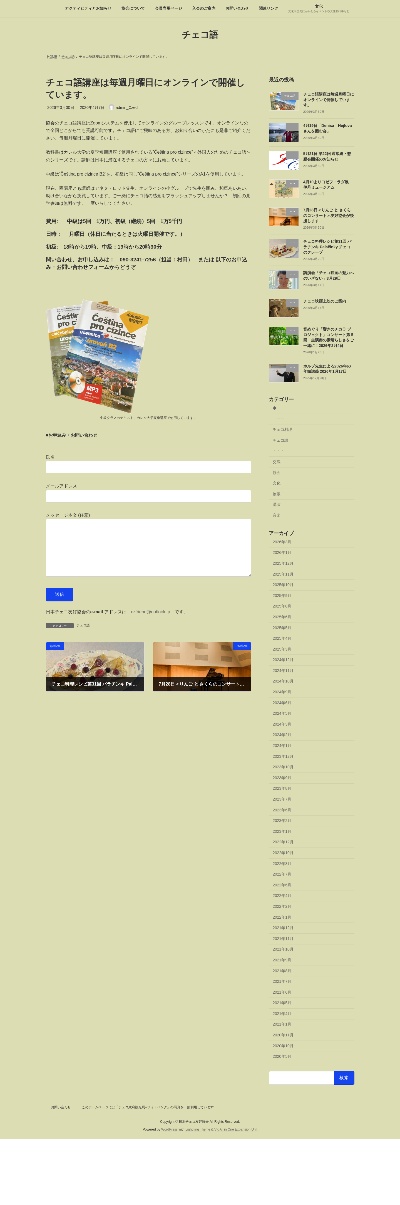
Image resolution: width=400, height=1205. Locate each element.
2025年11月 (283, 574)
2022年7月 (282, 874)
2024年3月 (282, 724)
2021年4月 (282, 1013)
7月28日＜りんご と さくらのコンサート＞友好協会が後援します (328, 215)
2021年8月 (282, 970)
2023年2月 (282, 820)
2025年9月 (282, 595)
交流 (276, 461)
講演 (276, 504)
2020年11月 (283, 1035)
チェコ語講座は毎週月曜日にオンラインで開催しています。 (328, 99)
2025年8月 (282, 606)
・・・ (278, 451)
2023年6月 (282, 810)
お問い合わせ (61, 1107)
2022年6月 (282, 884)
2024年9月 (282, 692)
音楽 (276, 515)
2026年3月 (282, 541)
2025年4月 (282, 638)
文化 (276, 483)
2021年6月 (282, 992)
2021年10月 (283, 949)
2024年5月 (282, 713)
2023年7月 (282, 799)
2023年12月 (283, 756)
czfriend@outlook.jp (150, 623)
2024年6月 (282, 702)
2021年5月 (282, 1003)
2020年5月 (282, 1056)
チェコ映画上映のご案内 (324, 301)
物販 (276, 493)
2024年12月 (283, 660)
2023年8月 (282, 788)
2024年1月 (282, 745)
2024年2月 (282, 734)
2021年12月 (283, 928)
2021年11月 (283, 938)
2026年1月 (282, 552)
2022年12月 (283, 842)
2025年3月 (282, 649)
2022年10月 (283, 853)
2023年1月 (282, 831)
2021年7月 (282, 981)
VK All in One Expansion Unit (235, 1130)
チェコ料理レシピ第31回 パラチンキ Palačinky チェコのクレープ (327, 246)
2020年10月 (283, 1045)
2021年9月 (282, 960)
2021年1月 (282, 1024)
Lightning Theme (197, 1130)
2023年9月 (282, 777)
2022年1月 (282, 917)
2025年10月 (283, 584)
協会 (276, 472)
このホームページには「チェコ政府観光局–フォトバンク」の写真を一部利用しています (148, 1107)
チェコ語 (83, 636)
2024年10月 (283, 681)
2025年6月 (282, 617)
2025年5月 (282, 627)
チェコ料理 (282, 429)
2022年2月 (282, 906)
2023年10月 (283, 767)
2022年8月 (282, 863)
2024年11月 (283, 670)
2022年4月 (282, 895)
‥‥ (280, 418)
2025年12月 (283, 563)
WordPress (169, 1130)
